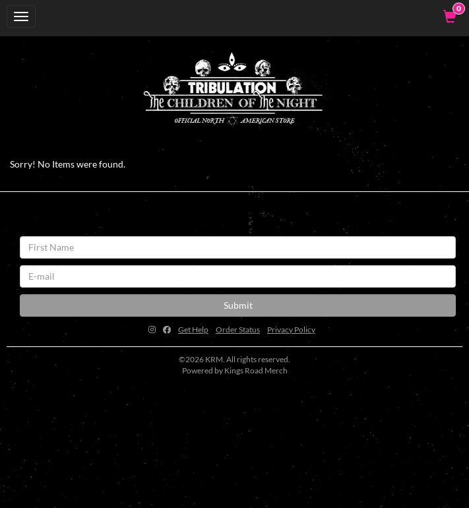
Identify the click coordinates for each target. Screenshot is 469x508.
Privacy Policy (291, 329)
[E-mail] (238, 276)
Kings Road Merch (256, 370)
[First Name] (238, 247)
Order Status (238, 329)
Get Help (193, 329)
